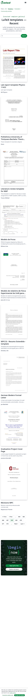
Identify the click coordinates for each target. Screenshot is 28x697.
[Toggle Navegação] (25, 2)
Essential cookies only (7, 695)
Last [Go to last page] (23, 524)
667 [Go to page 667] (7, 520)
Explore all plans (14, 569)
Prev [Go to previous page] (10, 517)
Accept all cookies (19, 695)
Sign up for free (14, 565)
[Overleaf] (5, 2)
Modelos (10, 9)
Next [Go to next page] (16, 524)
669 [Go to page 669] (16, 520)
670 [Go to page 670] (21, 520)
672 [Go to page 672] (7, 524)
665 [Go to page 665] (24, 517)
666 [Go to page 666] (3, 520)
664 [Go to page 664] (19, 517)
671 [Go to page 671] (3, 524)
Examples (17, 9)
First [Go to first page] (4, 517)
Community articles (6, 11)
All (6, 9)
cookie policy (13, 693)
